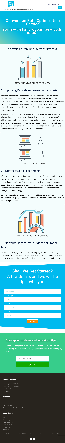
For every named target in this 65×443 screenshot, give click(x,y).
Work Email (8, 296)
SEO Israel (7, 9)
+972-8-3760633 (53, 4)
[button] (32, 4)
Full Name (7, 288)
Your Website (8, 312)
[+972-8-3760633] (53, 2)
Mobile (6, 304)
